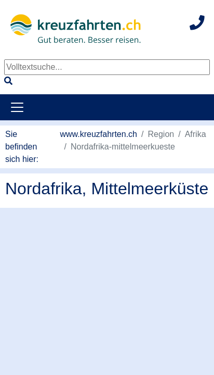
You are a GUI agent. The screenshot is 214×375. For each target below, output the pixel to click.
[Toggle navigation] (17, 107)
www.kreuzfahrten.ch (99, 134)
